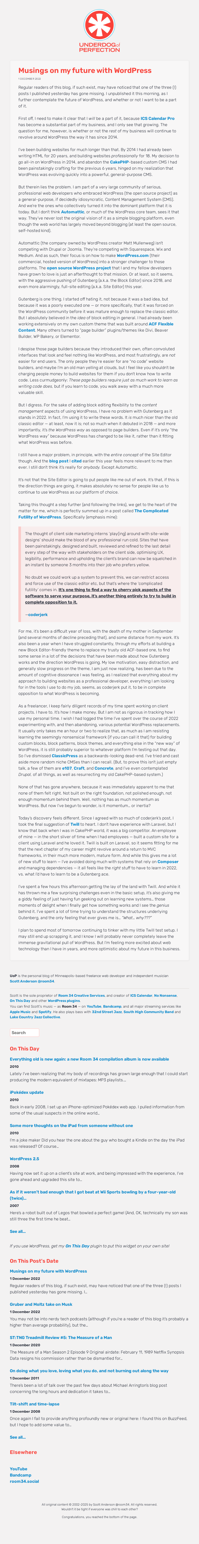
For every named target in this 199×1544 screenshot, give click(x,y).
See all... (18, 1231)
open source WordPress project (79, 267)
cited (77, 461)
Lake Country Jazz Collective (35, 1017)
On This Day (20, 1001)
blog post (58, 461)
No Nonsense (165, 995)
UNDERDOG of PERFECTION (99, 26)
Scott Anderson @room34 (32, 981)
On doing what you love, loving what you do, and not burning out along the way (89, 1370)
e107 (67, 768)
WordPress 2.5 (24, 1158)
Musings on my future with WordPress (48, 1271)
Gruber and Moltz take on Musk (41, 1304)
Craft (79, 768)
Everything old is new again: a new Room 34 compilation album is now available (89, 1059)
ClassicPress (65, 755)
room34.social (24, 1481)
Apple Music (20, 1012)
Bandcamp (112, 1006)
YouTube (94, 1006)
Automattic (72, 211)
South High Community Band (149, 1012)
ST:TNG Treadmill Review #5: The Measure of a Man (61, 1337)
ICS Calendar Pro (158, 118)
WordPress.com (133, 255)
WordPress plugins (64, 1001)
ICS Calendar (141, 995)
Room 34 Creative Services (81, 995)
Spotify (45, 1012)
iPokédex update (27, 1092)
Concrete (104, 768)
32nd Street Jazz (107, 1012)
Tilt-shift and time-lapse (34, 1404)
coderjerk (38, 614)
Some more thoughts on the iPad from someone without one (71, 1125)
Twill (74, 824)
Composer (168, 861)
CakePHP (119, 162)
